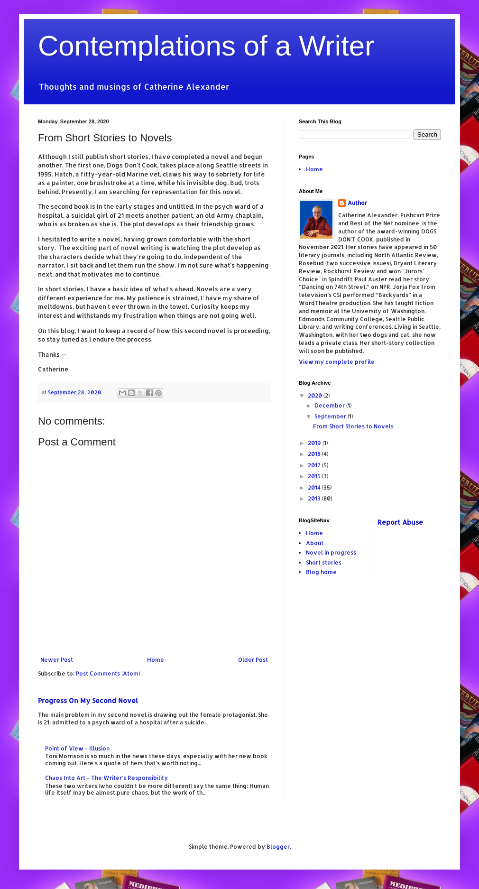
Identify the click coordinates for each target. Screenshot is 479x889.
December (330, 405)
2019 (315, 442)
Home (155, 659)
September (331, 416)
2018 (315, 453)
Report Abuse (400, 522)
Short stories (323, 562)
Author (357, 202)
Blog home (321, 571)
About (314, 542)
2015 (315, 476)
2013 (315, 498)
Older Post (253, 659)
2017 (315, 465)
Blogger (278, 846)
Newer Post (56, 659)
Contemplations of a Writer (206, 46)
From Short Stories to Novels (353, 426)
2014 (315, 487)
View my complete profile (337, 361)
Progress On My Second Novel (88, 700)
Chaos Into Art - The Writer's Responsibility (106, 777)
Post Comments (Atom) (108, 673)
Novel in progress (331, 552)
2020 (315, 395)
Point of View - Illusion (77, 748)
